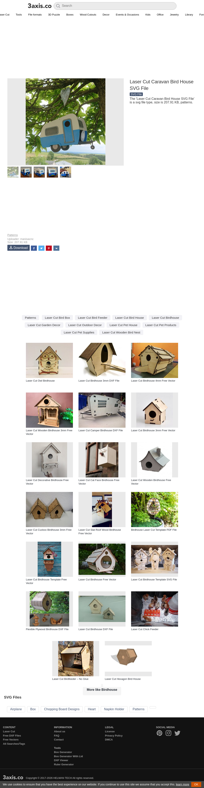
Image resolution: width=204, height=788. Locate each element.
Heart (92, 709)
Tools (19, 14)
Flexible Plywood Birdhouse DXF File (47, 629)
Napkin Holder (114, 709)
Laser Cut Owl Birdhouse (40, 380)
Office (160, 14)
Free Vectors (11, 739)
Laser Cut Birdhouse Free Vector (97, 579)
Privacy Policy (114, 735)
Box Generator (63, 752)
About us (59, 731)
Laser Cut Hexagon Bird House (123, 678)
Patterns (12, 235)
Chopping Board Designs (61, 709)
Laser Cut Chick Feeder (144, 629)
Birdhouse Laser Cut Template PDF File (154, 529)
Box (33, 709)
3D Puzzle (54, 14)
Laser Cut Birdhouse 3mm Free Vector (153, 430)
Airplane (16, 709)
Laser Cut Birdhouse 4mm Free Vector (153, 380)
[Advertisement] (102, 50)
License (110, 731)
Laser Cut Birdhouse (165, 317)
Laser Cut (9, 731)
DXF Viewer (61, 760)
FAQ (56, 735)
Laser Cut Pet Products (160, 325)
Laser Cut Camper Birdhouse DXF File (100, 430)
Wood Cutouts (88, 14)
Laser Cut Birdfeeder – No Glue (70, 678)
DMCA (109, 739)
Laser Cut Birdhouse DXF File (95, 629)
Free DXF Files (12, 735)
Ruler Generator (64, 764)
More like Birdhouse (102, 689)
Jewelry (174, 14)
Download (18, 248)
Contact (59, 739)
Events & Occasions (127, 14)
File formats (35, 14)
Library (189, 14)
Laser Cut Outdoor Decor (85, 325)
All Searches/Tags (14, 743)
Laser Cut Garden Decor (44, 325)
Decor (106, 14)
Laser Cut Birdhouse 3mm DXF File (98, 380)
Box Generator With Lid (68, 756)
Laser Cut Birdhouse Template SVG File (154, 579)
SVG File (136, 94)
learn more (182, 784)
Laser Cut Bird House (129, 317)
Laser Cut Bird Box (57, 317)
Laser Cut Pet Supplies (79, 332)
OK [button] (196, 784)
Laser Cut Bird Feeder (92, 317)
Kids (147, 14)
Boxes (70, 14)
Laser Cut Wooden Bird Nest (121, 332)
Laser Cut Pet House (123, 325)
